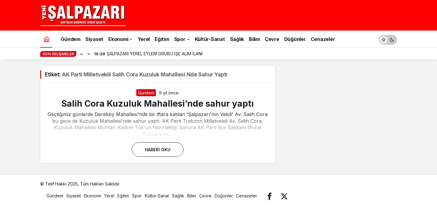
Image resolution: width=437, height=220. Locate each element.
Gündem (146, 92)
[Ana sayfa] (46, 39)
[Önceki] (81, 54)
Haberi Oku (157, 149)
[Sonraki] (88, 54)
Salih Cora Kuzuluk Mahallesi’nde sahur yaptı (157, 103)
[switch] (388, 39)
